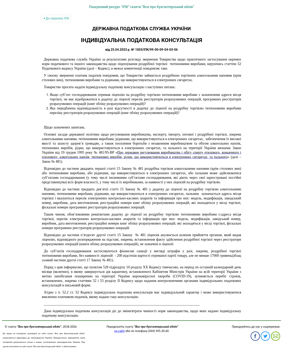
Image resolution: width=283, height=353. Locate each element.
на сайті (119, 331)
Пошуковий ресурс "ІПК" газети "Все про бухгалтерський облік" (141, 7)
